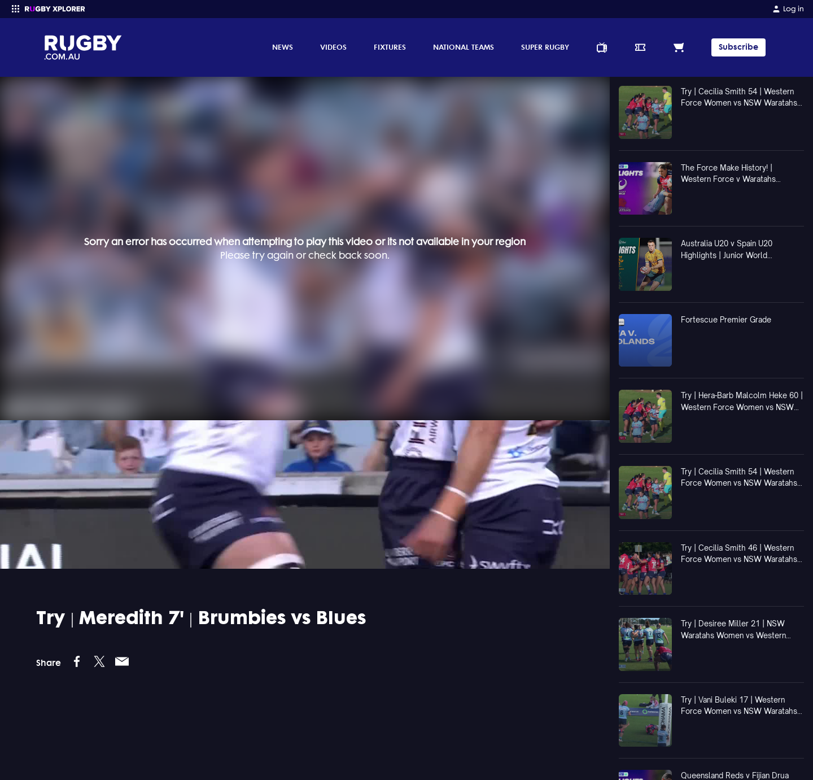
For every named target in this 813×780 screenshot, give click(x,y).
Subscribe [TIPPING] (738, 47)
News (282, 46)
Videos (333, 46)
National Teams (463, 46)
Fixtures (390, 46)
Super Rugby (545, 46)
